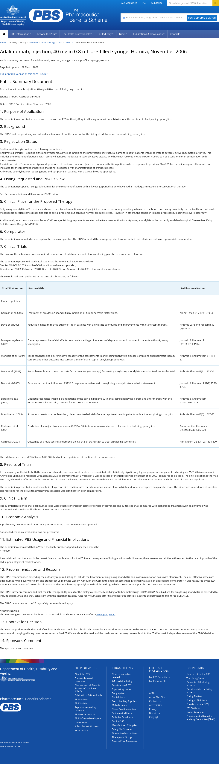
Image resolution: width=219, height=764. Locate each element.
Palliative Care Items (122, 717)
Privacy (153, 709)
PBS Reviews (81, 699)
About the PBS (82, 674)
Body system (118, 693)
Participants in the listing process (199, 691)
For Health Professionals (77, 34)
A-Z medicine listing (122, 681)
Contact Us (155, 701)
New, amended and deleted (122, 676)
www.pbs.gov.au (105, 614)
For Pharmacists (157, 681)
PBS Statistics (82, 703)
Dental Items (118, 697)
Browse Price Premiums (124, 741)
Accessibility (155, 705)
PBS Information (21, 34)
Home (3, 42)
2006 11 (69, 42)
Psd (60, 42)
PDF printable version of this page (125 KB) (24, 74)
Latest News (81, 722)
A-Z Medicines (129, 2)
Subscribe (156, 2)
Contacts (175, 34)
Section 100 (118, 721)
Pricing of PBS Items (196, 700)
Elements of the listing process (198, 684)
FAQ (144, 2)
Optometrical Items (122, 713)
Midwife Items (119, 705)
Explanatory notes (121, 689)
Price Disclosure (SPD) (197, 704)
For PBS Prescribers (159, 677)
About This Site (157, 697)
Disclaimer (154, 713)
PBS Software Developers (88, 718)
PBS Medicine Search (202, 18)
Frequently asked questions (84, 680)
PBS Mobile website (85, 714)
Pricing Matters (194, 696)
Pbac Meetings (49, 42)
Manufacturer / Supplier (124, 725)
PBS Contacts (82, 730)
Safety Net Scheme (122, 729)
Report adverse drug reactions (85, 709)
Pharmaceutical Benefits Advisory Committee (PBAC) (87, 688)
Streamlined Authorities (124, 733)
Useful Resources (195, 712)
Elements (33, 42)
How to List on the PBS (198, 674)
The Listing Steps (195, 678)
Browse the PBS (47, 34)
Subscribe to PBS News (87, 726)
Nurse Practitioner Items (125, 709)
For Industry (105, 34)
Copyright (154, 717)
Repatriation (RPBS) (122, 685)
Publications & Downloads (149, 34)
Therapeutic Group (122, 737)
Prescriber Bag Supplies (124, 701)
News (123, 34)
